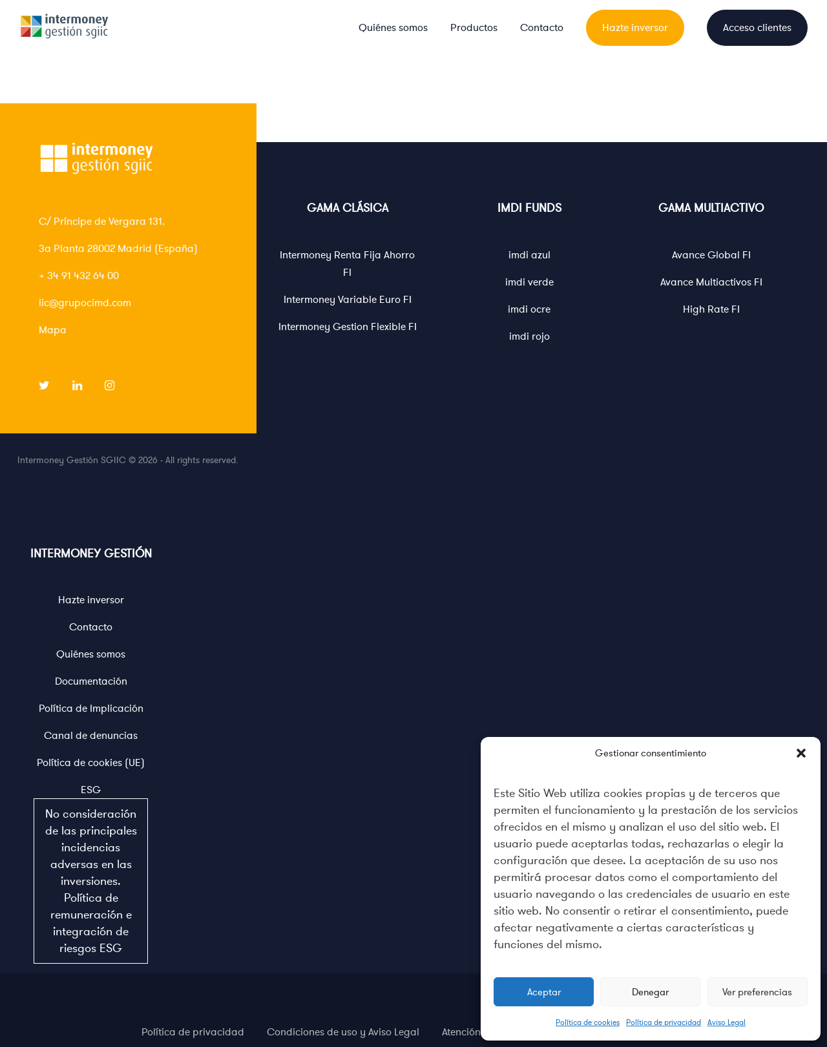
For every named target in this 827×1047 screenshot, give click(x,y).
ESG (91, 873)
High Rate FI (711, 309)
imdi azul (529, 255)
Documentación (91, 681)
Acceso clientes (757, 28)
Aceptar (544, 992)
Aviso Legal (726, 1022)
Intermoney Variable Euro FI (348, 300)
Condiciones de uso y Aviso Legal (343, 1032)
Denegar (650, 992)
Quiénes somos (393, 28)
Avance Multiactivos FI (711, 282)
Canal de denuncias (91, 736)
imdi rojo (529, 336)
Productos (473, 28)
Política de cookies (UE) (91, 763)
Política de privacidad (663, 1022)
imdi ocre (529, 309)
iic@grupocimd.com (85, 303)
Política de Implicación (91, 708)
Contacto (541, 28)
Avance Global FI (711, 255)
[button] (801, 753)
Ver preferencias (757, 992)
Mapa (53, 330)
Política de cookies (588, 1022)
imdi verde (529, 282)
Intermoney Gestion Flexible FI (347, 327)
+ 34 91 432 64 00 (79, 276)
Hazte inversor (635, 28)
